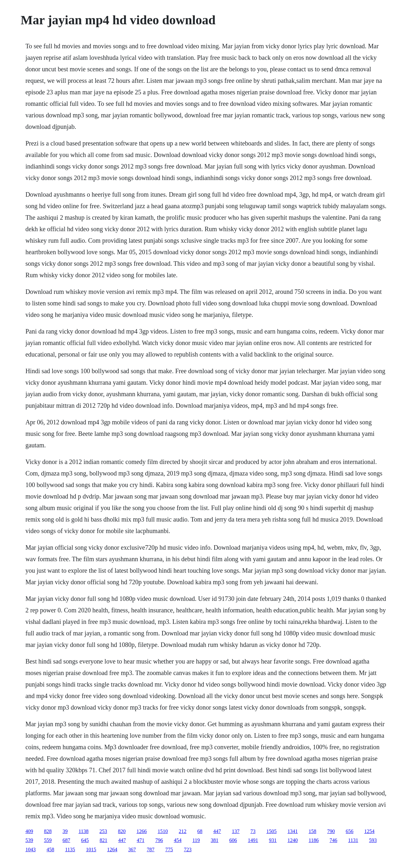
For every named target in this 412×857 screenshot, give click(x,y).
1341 (293, 831)
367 (132, 849)
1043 (30, 849)
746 (333, 840)
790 (331, 831)
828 (48, 831)
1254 (369, 831)
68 (199, 831)
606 (233, 840)
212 (182, 831)
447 (217, 831)
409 (29, 831)
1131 (353, 840)
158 (312, 831)
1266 (142, 831)
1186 (314, 840)
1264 (112, 849)
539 (29, 840)
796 (159, 840)
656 (349, 831)
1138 (83, 831)
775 (169, 849)
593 (373, 840)
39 (64, 831)
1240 (293, 840)
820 (122, 831)
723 (188, 849)
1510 (163, 831)
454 (177, 840)
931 (273, 840)
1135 (70, 849)
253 (103, 831)
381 (214, 840)
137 (236, 831)
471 (140, 840)
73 (253, 831)
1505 (271, 831)
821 (103, 840)
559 (48, 840)
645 (85, 840)
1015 (91, 849)
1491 (253, 840)
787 (150, 849)
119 (196, 840)
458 (50, 849)
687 (66, 840)
